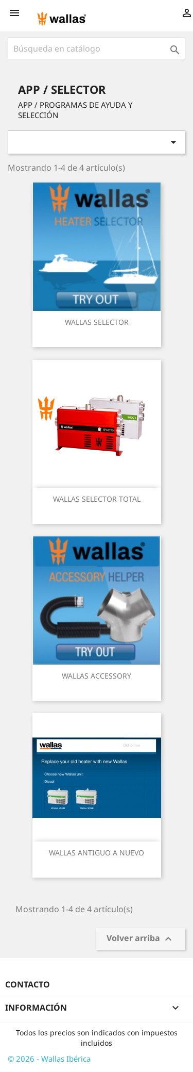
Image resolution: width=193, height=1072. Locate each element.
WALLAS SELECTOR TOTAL (97, 499)
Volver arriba (140, 939)
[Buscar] (96, 48)
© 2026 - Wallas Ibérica (49, 1058)
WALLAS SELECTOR (97, 322)
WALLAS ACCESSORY (96, 676)
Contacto (27, 984)
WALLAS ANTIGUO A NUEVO (96, 852)
